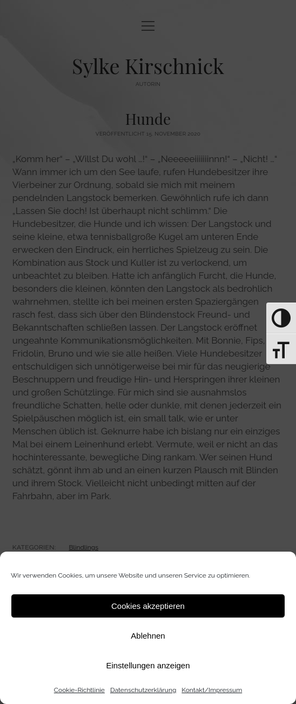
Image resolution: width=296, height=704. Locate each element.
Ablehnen (148, 635)
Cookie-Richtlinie (79, 690)
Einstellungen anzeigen (148, 665)
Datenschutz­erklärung (143, 690)
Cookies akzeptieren (148, 606)
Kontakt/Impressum (211, 690)
